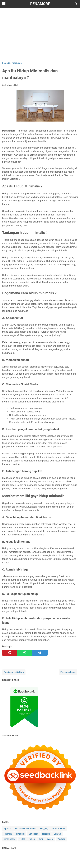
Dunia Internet (58, 828)
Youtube (61, 839)
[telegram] (40, 653)
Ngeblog (46, 834)
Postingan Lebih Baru (14, 672)
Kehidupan (33, 834)
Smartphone (9, 839)
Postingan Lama (68, 672)
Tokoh (32, 839)
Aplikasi (7, 828)
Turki (41, 839)
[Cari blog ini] (76, 4)
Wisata (50, 839)
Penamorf (40, 4)
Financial (8, 834)
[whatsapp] (25, 653)
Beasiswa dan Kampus (25, 828)
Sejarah (57, 834)
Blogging (44, 828)
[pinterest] (9, 653)
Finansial (20, 834)
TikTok (22, 839)
